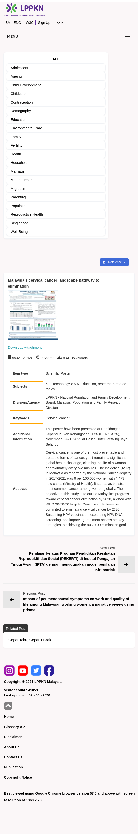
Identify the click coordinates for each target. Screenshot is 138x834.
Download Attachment (25, 347)
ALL (56, 59)
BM (8, 23)
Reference (113, 262)
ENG (17, 23)
